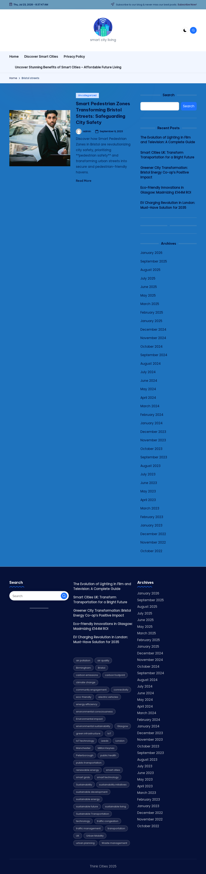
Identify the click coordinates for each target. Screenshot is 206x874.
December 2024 (153, 329)
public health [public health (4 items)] (108, 755)
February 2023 (151, 517)
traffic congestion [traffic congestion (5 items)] (107, 821)
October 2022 (151, 551)
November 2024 (153, 338)
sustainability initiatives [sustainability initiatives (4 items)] (113, 784)
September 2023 (153, 457)
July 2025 (147, 278)
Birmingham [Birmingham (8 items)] (83, 668)
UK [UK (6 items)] (77, 835)
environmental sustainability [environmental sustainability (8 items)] (93, 726)
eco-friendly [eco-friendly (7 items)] (83, 697)
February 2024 (151, 414)
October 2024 (151, 346)
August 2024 (150, 363)
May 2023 (148, 491)
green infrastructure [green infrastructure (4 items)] (88, 733)
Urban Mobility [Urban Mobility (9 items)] (95, 835)
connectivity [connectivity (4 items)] (121, 689)
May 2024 (148, 389)
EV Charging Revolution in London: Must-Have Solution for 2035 (167, 205)
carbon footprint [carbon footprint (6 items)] (115, 675)
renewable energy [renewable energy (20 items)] (87, 770)
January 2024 (151, 423)
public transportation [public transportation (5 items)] (89, 762)
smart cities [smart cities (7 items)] (113, 770)
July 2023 (148, 474)
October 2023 (151, 449)
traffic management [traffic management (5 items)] (88, 828)
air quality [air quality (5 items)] (103, 660)
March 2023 (149, 508)
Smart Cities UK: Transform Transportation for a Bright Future (167, 155)
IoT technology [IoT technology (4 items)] (85, 741)
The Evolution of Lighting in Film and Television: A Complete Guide (167, 140)
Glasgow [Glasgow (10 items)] (122, 726)
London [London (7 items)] (120, 741)
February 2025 (151, 312)
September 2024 (153, 355)
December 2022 (153, 534)
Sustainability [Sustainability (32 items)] (84, 784)
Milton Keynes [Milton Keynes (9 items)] (106, 748)
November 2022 (153, 542)
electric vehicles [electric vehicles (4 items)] (108, 697)
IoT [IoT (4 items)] (109, 733)
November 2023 (153, 440)
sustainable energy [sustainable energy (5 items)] (88, 799)
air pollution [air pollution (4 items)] (83, 660)
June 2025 (148, 287)
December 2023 (153, 432)
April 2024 (148, 397)
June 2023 (148, 483)
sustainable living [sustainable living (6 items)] (115, 806)
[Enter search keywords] (39, 595)
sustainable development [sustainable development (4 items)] (91, 792)
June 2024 (148, 380)
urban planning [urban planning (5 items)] (85, 843)
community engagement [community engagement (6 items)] (91, 689)
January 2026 (151, 253)
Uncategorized (87, 95)
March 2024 (149, 406)
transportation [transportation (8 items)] (116, 828)
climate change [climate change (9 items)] (85, 682)
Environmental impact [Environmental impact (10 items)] (89, 719)
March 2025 (149, 304)
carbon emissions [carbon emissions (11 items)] (87, 675)
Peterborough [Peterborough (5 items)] (84, 755)
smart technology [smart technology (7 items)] (108, 777)
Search (168, 95)
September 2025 (153, 261)
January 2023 (151, 525)
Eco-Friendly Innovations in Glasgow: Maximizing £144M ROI (165, 190)
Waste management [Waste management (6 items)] (114, 843)
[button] (64, 596)
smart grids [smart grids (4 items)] (83, 777)
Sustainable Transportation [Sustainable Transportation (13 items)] (92, 814)
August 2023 (150, 466)
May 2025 (148, 295)
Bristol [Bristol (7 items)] (101, 668)
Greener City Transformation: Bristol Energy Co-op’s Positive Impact (164, 173)
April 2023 (148, 500)
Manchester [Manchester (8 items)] (83, 748)
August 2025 (150, 270)
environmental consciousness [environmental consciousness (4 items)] (94, 711)
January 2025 (151, 321)
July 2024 (148, 372)
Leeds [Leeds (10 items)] (104, 741)
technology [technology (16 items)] (83, 821)
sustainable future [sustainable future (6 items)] (87, 806)
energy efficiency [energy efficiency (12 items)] (86, 704)
